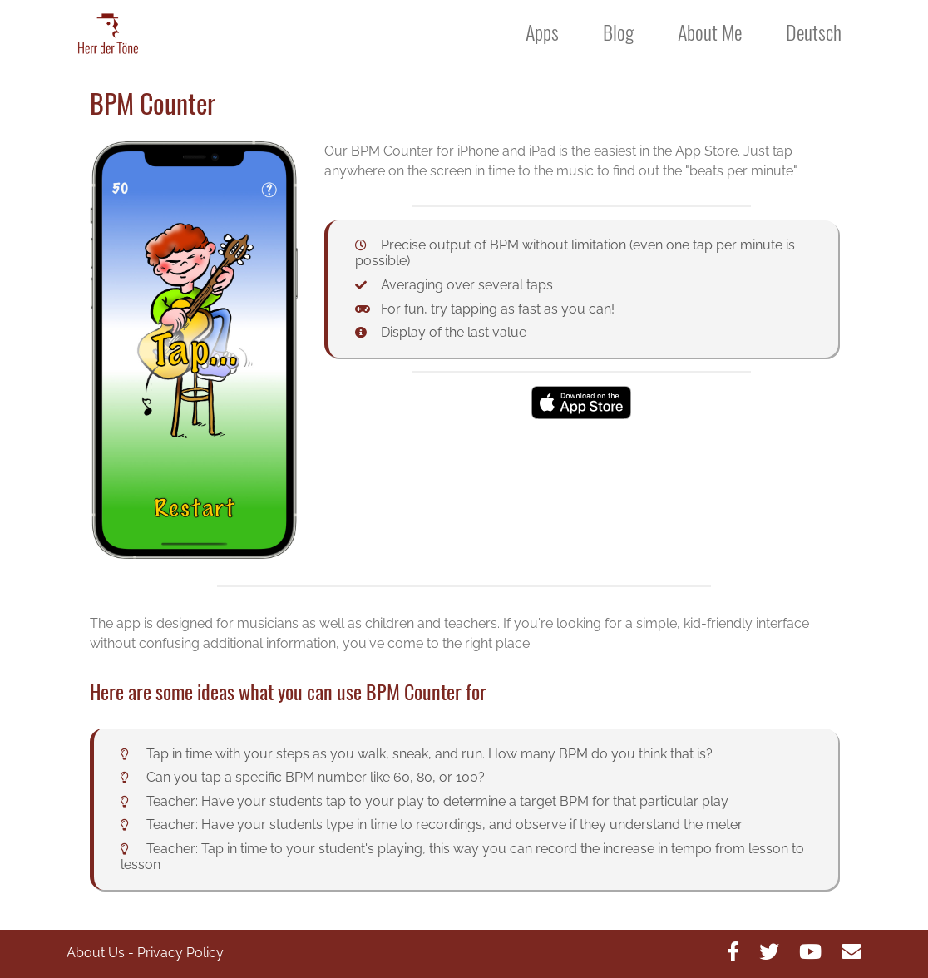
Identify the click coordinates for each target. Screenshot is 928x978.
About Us (96, 953)
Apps (542, 32)
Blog (618, 32)
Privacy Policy (180, 953)
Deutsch (814, 32)
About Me (710, 32)
